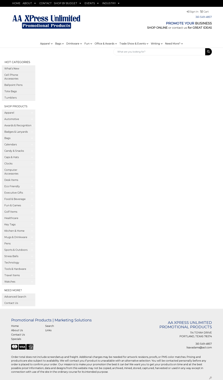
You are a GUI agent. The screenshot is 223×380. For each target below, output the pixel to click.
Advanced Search (15, 296)
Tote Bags (10, 91)
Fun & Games (12, 205)
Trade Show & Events (132, 43)
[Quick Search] (159, 51)
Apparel (45, 43)
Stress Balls (11, 256)
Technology (11, 262)
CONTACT (45, 3)
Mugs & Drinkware (15, 237)
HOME (16, 3)
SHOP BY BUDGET (65, 3)
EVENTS (90, 3)
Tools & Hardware (15, 268)
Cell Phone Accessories (11, 76)
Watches (9, 281)
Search (49, 326)
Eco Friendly (12, 186)
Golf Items (10, 211)
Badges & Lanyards (16, 131)
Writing (155, 43)
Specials (16, 339)
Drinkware (72, 43)
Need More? (172, 43)
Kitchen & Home (14, 230)
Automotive (11, 119)
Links (48, 330)
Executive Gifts (13, 192)
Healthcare (11, 218)
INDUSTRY (109, 3)
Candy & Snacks (14, 150)
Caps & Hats (11, 157)
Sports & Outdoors (15, 249)
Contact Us (11, 303)
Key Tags (9, 224)
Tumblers (10, 97)
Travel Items (12, 275)
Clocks (8, 163)
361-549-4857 (203, 16)
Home (15, 326)
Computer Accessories (11, 171)
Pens (7, 243)
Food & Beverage (15, 199)
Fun (87, 43)
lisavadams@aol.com (199, 347)
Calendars (10, 144)
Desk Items (11, 180)
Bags (58, 43)
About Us (17, 330)
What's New (11, 68)
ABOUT (27, 3)
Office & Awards (104, 43)
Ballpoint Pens (13, 85)
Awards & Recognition (17, 125)
